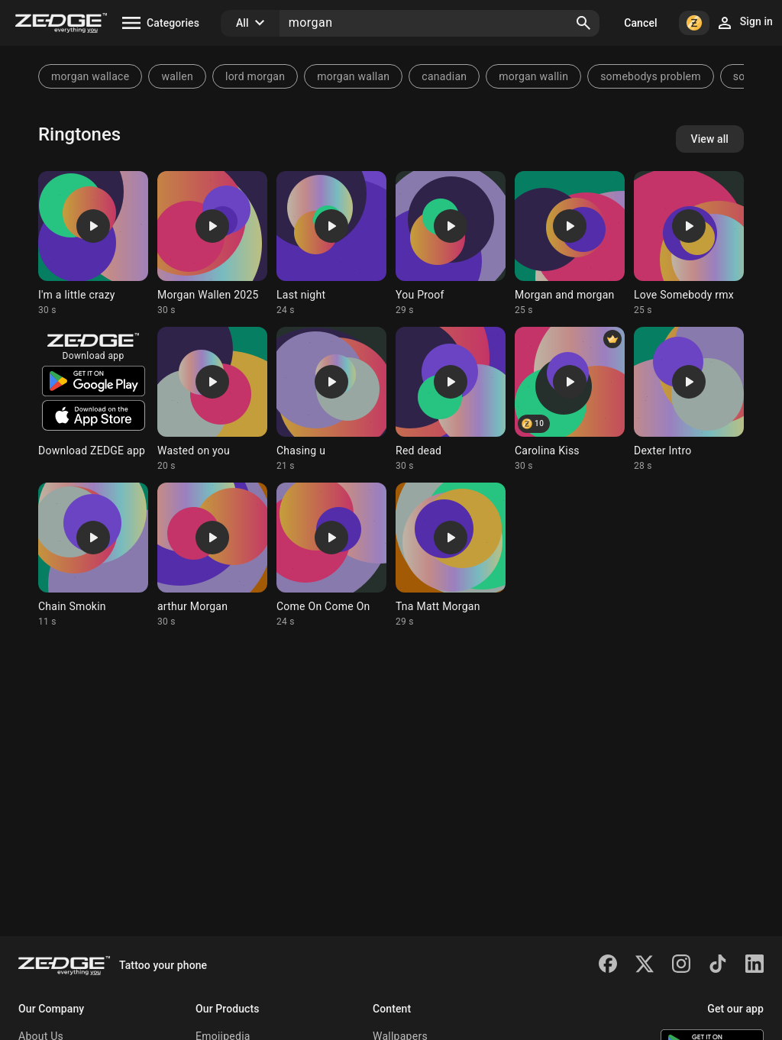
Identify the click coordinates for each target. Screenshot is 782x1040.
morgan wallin (533, 76)
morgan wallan (353, 76)
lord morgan (255, 76)
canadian (444, 76)
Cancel (640, 23)
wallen (177, 76)
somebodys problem (650, 76)
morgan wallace (90, 76)
